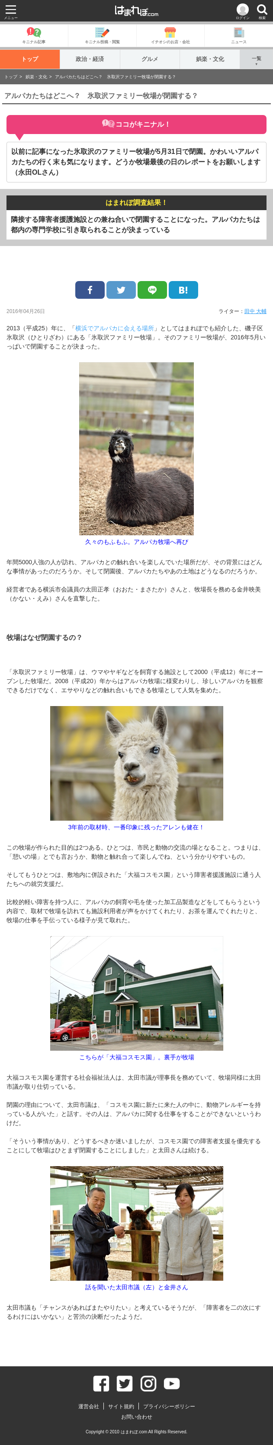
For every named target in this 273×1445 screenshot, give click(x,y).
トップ (29, 59)
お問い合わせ (136, 1417)
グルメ (149, 59)
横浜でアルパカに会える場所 (114, 328)
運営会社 (88, 1406)
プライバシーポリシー (169, 1406)
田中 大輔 (255, 311)
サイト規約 (121, 1406)
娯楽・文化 (210, 59)
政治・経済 (90, 59)
